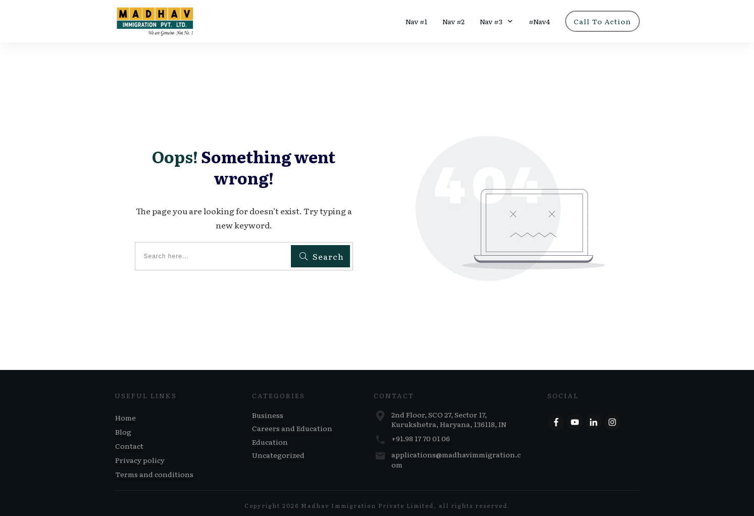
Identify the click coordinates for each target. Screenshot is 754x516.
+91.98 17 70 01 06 (420, 434)
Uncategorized (278, 451)
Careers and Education (292, 424)
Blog (123, 428)
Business (267, 411)
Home (125, 413)
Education (270, 438)
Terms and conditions (154, 470)
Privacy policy (140, 456)
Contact (129, 442)
